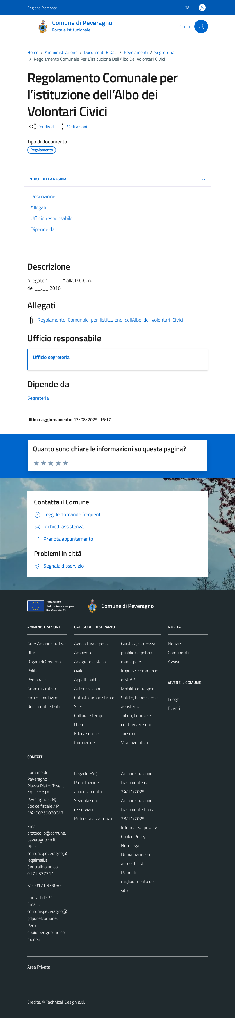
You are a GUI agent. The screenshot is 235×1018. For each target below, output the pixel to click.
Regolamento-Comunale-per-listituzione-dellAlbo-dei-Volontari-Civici (110, 320)
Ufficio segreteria (51, 357)
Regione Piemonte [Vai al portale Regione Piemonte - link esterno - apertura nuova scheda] (42, 8)
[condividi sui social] (41, 126)
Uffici (31, 652)
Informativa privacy (139, 827)
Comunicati (178, 652)
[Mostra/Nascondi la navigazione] (11, 25)
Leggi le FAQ (85, 773)
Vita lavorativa (134, 742)
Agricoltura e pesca (91, 643)
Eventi (174, 708)
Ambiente (83, 652)
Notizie (174, 643)
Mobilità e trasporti (138, 688)
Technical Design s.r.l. (65, 1002)
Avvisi (173, 661)
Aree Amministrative (46, 643)
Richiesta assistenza (93, 818)
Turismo (128, 733)
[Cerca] (201, 26)
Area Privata (38, 966)
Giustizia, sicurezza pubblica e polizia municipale (138, 652)
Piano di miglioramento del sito (138, 881)
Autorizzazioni (87, 688)
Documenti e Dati (43, 706)
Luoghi (174, 699)
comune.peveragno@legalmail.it (47, 856)
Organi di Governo (44, 661)
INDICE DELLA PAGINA (117, 179)
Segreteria (38, 398)
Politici (33, 670)
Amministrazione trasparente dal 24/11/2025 (136, 782)
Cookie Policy (133, 836)
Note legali (131, 845)
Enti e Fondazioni (43, 697)
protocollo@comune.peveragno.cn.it (46, 836)
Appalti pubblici (88, 679)
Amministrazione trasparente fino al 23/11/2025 (138, 809)
